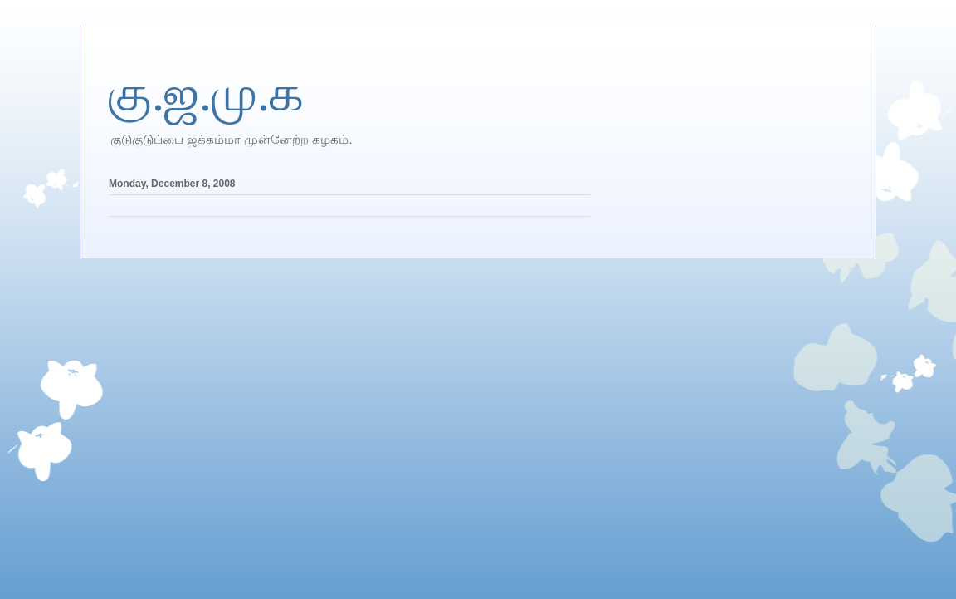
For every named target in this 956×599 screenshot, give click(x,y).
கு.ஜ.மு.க (206, 93)
